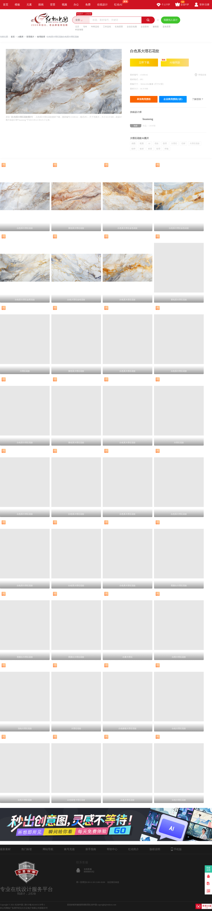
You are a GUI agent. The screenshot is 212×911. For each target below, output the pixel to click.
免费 (88, 4)
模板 (17, 4)
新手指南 (90, 849)
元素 (29, 4)
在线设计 (102, 4)
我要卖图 (208, 869)
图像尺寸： (135, 84)
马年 (85, 26)
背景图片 (30, 37)
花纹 (157, 143)
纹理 (158, 149)
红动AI (119, 3)
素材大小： (135, 89)
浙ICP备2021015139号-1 (34, 905)
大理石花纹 (195, 143)
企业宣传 (145, 26)
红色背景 (119, 26)
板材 (142, 149)
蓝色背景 (167, 26)
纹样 (133, 149)
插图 (133, 143)
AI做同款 (170, 61)
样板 (167, 149)
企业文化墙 (132, 26)
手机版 (176, 849)
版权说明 (155, 849)
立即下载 (144, 62)
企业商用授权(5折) (172, 99)
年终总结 (95, 26)
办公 (76, 4)
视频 (64, 4)
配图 (142, 143)
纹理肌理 (41, 37)
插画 (41, 4)
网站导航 (48, 849)
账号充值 (69, 849)
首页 (5, 4)
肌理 (165, 143)
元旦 (77, 26)
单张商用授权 (144, 99)
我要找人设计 (171, 20)
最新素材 (5, 849)
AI (149, 143)
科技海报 (79, 29)
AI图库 (21, 37)
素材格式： (135, 79)
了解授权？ (198, 99)
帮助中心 (112, 849)
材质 (150, 149)
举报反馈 (202, 75)
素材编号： (135, 75)
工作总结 (107, 26)
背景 (52, 4)
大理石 (174, 143)
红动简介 (133, 849)
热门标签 (26, 849)
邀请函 (156, 26)
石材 (183, 143)
